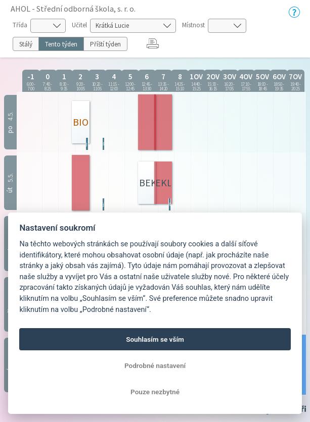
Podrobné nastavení (155, 365)
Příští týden (105, 44)
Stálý (25, 44)
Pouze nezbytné (155, 392)
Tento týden (61, 44)
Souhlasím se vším (155, 339)
